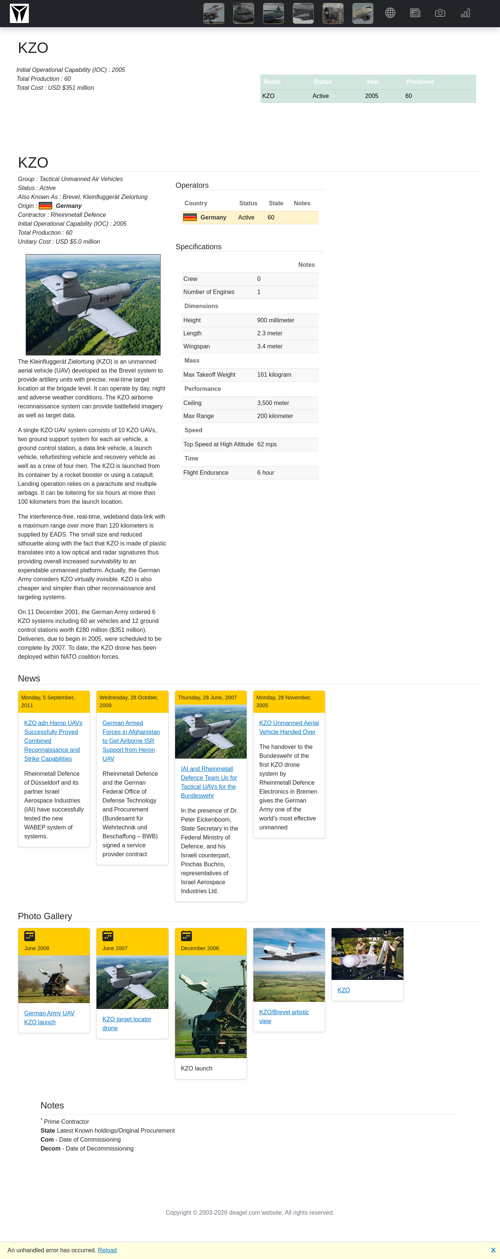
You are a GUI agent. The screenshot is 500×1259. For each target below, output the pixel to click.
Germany (204, 217)
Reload (107, 1250)
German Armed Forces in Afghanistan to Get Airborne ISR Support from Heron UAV (131, 741)
